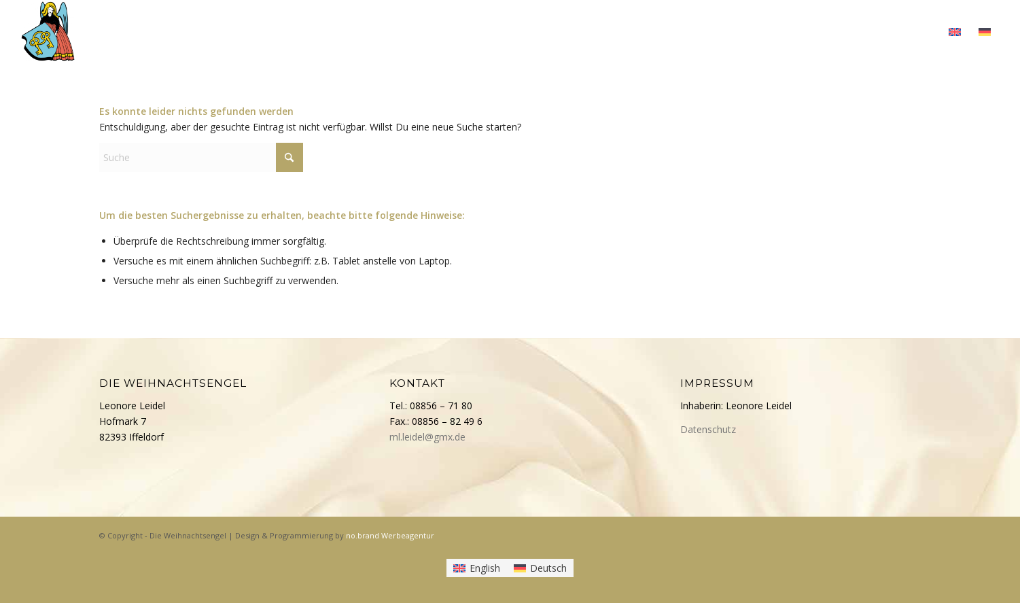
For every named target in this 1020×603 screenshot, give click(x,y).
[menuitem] (628, 30)
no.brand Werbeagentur (390, 535)
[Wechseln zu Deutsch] (540, 567)
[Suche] (201, 157)
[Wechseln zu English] (476, 567)
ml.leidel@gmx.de (427, 436)
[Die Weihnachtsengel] (47, 30)
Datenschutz (708, 429)
